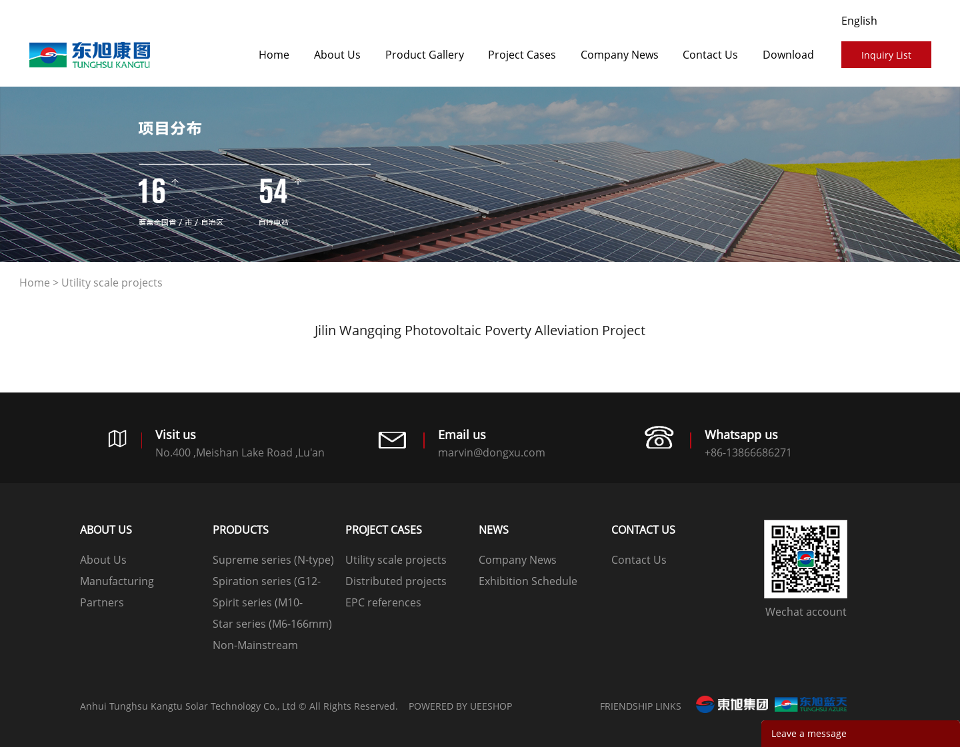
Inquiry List (886, 55)
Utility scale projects (112, 282)
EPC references (383, 602)
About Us (337, 54)
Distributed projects (396, 581)
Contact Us (710, 54)
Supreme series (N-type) (273, 559)
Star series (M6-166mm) (272, 623)
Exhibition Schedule (528, 581)
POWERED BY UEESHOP (460, 706)
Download (788, 54)
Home (274, 54)
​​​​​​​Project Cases (522, 54)
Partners (102, 602)
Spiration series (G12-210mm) (267, 583)
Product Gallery (424, 54)
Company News (620, 54)
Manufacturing (117, 581)
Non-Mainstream (255, 645)
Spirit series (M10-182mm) (258, 604)
